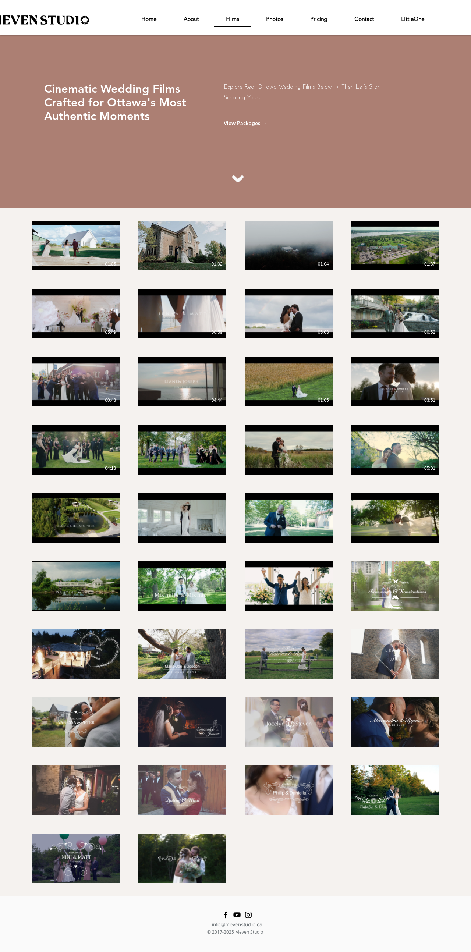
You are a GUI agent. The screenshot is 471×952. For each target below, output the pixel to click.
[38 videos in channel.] (235, 552)
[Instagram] (248, 914)
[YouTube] (237, 914)
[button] (191, 19)
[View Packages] (253, 123)
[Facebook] (225, 914)
